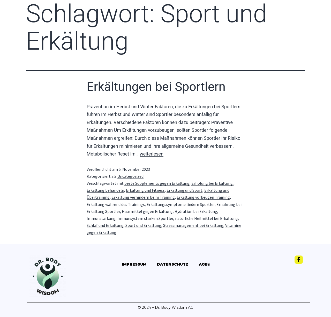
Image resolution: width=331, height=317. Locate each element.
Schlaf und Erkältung (105, 225)
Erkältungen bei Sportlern (156, 86)
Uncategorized (130, 176)
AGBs (204, 264)
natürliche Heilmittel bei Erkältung (206, 218)
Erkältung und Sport (184, 190)
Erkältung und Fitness (145, 190)
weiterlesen (151, 154)
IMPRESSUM (134, 264)
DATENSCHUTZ (173, 264)
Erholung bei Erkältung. (212, 183)
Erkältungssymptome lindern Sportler (181, 204)
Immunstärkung (101, 218)
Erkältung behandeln (105, 190)
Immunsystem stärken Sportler (145, 218)
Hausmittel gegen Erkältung (147, 211)
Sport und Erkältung (143, 225)
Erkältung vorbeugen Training (203, 197)
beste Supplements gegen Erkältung (157, 183)
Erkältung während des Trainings (116, 204)
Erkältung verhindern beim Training (143, 197)
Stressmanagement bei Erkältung (193, 225)
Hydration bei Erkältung (196, 211)
